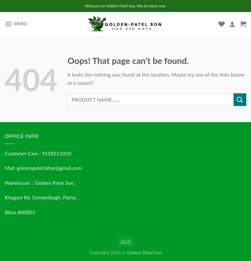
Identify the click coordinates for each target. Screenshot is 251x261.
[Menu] (16, 24)
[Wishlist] (221, 24)
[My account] (232, 24)
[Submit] (240, 99)
